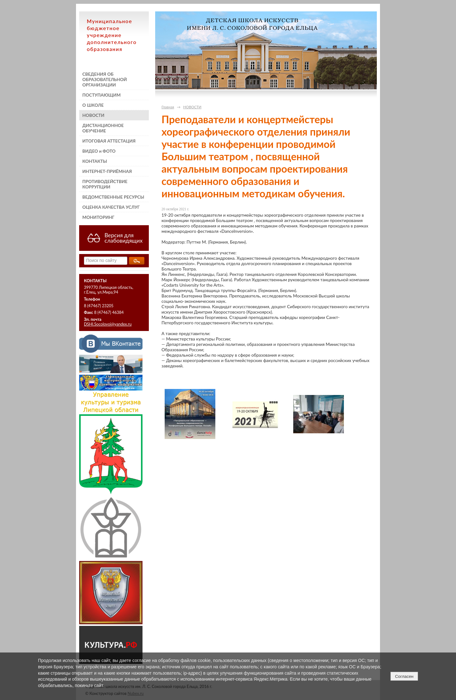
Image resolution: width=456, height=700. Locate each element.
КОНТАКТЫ (94, 161)
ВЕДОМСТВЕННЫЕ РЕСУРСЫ (113, 197)
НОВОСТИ (93, 115)
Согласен (404, 676)
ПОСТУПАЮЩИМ (101, 95)
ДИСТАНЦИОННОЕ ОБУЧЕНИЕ (103, 128)
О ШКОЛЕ (93, 105)
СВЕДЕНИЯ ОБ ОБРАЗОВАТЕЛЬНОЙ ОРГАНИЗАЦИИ (104, 79)
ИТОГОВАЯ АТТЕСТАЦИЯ (109, 140)
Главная (168, 107)
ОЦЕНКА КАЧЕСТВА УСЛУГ (111, 207)
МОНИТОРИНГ (98, 217)
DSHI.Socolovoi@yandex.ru (107, 324)
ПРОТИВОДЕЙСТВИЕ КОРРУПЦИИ (104, 184)
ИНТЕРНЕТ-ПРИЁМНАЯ (107, 171)
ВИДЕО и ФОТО (99, 151)
